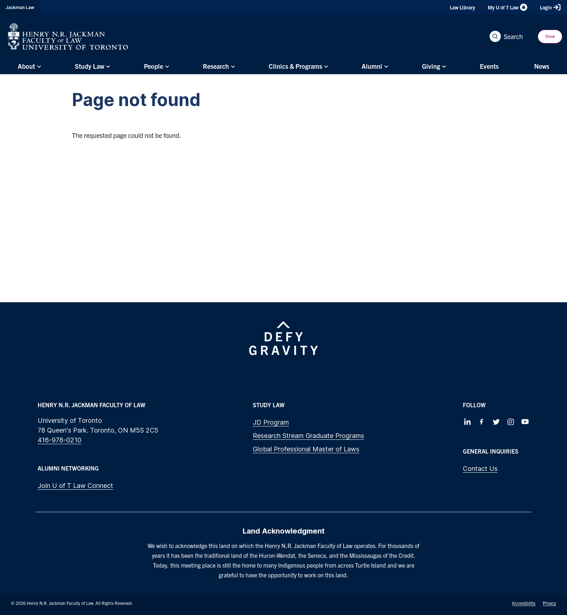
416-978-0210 (59, 440)
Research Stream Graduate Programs (308, 435)
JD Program (271, 422)
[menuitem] (28, 66)
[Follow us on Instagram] (510, 422)
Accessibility (524, 603)
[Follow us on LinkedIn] (467, 422)
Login (550, 7)
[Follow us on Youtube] (525, 422)
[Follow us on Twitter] (496, 422)
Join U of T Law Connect (75, 485)
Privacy (549, 603)
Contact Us (480, 468)
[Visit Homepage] (68, 36)
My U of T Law (507, 7)
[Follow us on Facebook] (482, 422)
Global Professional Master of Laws (306, 449)
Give (550, 36)
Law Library (462, 7)
